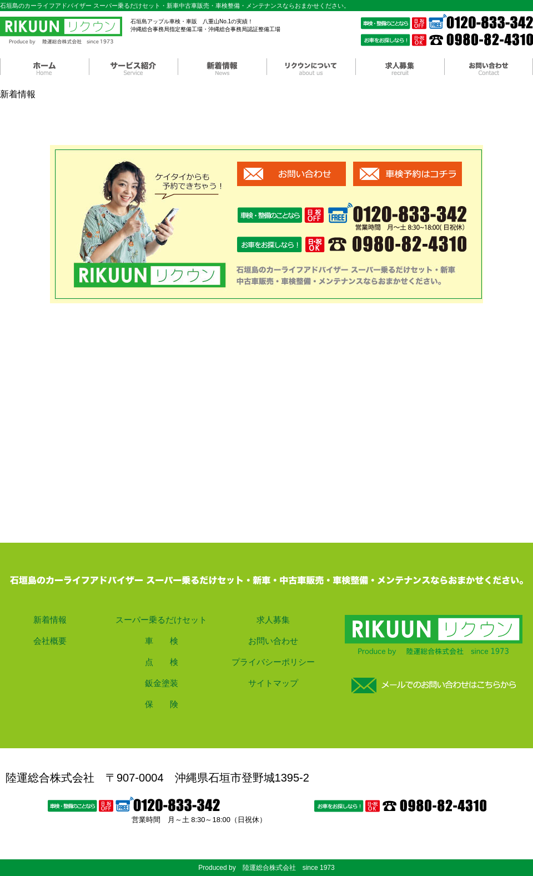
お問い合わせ (488, 66)
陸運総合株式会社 (61, 30)
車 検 (161, 640)
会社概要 (50, 640)
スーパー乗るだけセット (161, 619)
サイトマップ (273, 683)
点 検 (161, 662)
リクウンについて (310, 66)
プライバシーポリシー (273, 662)
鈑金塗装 (161, 683)
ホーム (44, 66)
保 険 (161, 704)
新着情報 (222, 66)
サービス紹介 (133, 66)
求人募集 (399, 66)
